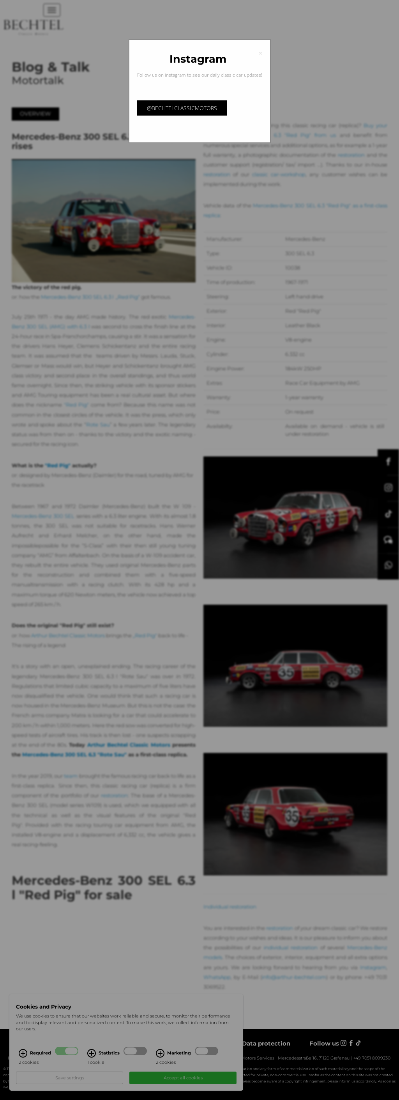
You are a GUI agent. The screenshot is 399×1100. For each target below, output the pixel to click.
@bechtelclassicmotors (182, 108)
